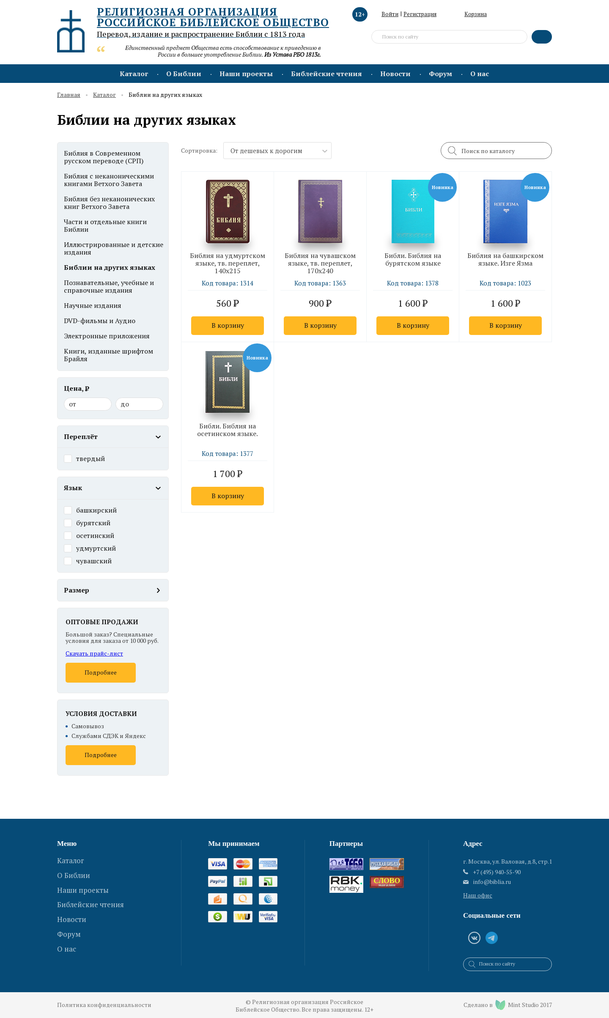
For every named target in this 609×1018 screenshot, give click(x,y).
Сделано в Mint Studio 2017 (508, 1005)
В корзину (227, 325)
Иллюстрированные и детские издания (113, 248)
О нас (479, 73)
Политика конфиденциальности (104, 1005)
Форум (440, 73)
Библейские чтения (326, 73)
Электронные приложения (107, 336)
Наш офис (477, 895)
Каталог (134, 73)
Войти (389, 14)
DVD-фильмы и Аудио (99, 320)
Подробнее (101, 672)
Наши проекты (246, 73)
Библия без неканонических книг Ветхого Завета (109, 202)
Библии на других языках (109, 267)
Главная (68, 95)
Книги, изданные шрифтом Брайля (108, 354)
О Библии (183, 73)
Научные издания (92, 305)
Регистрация (419, 14)
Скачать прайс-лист (94, 653)
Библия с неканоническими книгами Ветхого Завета (109, 179)
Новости (395, 73)
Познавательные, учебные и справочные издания (109, 286)
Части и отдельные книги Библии (105, 225)
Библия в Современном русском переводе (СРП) (103, 157)
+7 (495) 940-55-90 (497, 872)
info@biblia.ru (492, 881)
